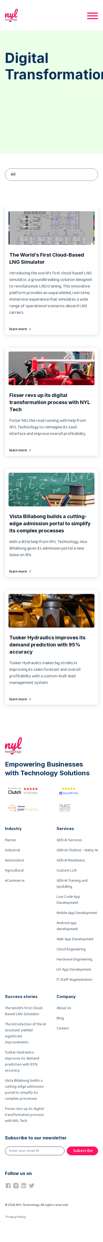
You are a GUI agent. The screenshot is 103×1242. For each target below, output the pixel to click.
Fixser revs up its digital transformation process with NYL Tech (24, 1115)
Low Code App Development (68, 900)
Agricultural (14, 870)
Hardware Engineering (74, 959)
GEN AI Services (69, 840)
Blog (60, 1018)
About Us (64, 1008)
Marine (10, 840)
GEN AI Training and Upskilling (72, 884)
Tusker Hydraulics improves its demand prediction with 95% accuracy (22, 1061)
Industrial (12, 850)
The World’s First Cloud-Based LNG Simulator (24, 1011)
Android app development (67, 926)
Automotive (14, 860)
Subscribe (83, 1150)
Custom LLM (67, 870)
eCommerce (14, 881)
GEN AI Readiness (71, 860)
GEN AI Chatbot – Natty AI (77, 850)
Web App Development (75, 939)
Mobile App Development (77, 913)
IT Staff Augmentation (74, 980)
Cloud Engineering (71, 949)
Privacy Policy (16, 1217)
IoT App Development (74, 970)
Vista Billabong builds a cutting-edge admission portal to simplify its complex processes (24, 1090)
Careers (63, 1028)
